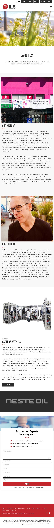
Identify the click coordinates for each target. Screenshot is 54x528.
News (30, 1)
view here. (29, 525)
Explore (8, 385)
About (24, 1)
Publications (36, 1)
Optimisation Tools (11, 508)
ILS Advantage (21, 508)
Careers (43, 1)
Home (3, 508)
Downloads (13, 510)
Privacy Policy (5, 510)
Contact (49, 1)
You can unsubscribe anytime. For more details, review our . (27, 487)
